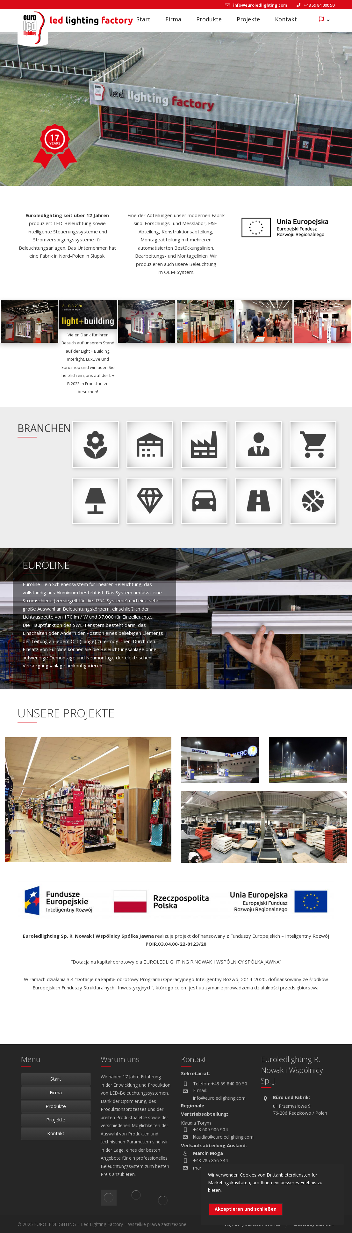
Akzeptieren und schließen (246, 1209)
